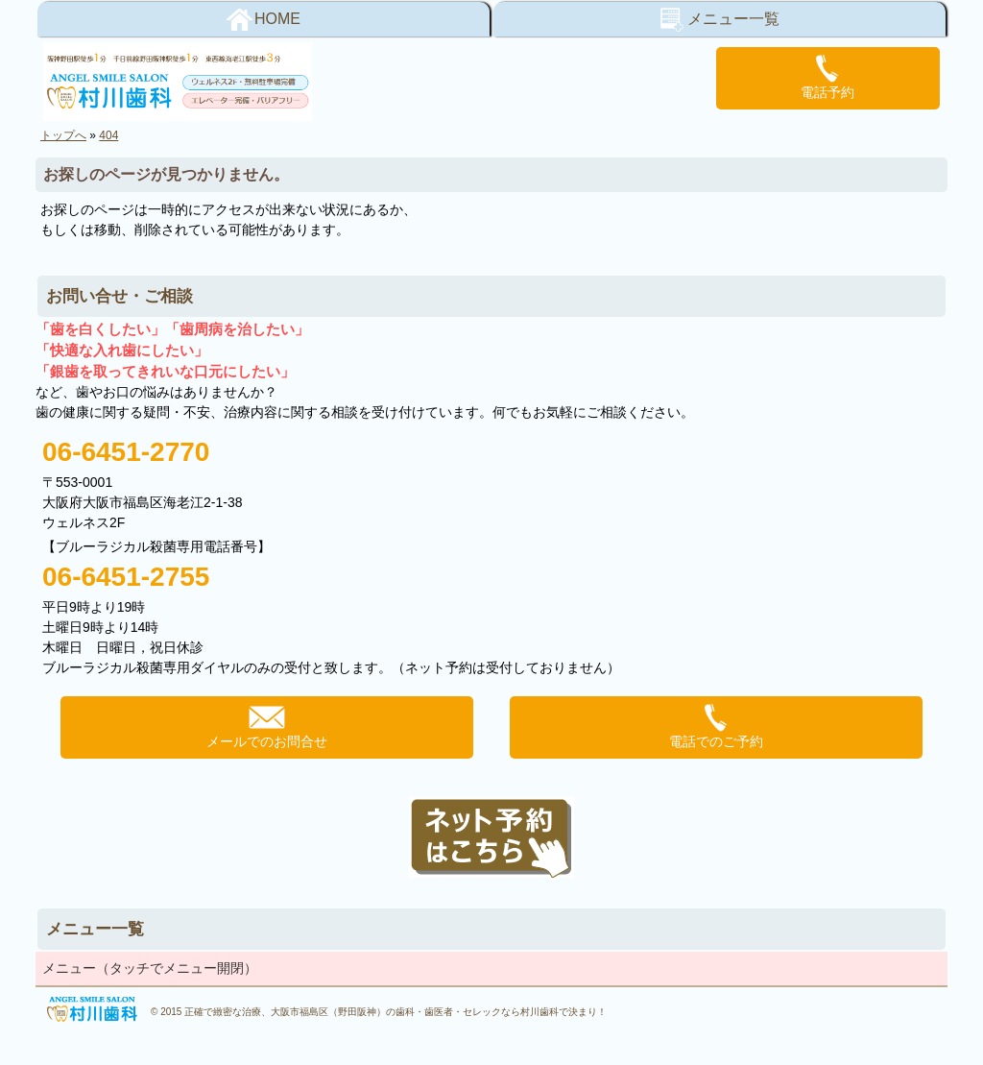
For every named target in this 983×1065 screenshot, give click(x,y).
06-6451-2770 (125, 452)
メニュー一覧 (719, 20)
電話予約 (827, 77)
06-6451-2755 (125, 577)
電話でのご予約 (716, 726)
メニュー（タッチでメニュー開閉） (149, 968)
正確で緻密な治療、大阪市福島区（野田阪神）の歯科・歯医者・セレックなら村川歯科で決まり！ (395, 1011)
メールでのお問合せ (266, 726)
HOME (263, 20)
